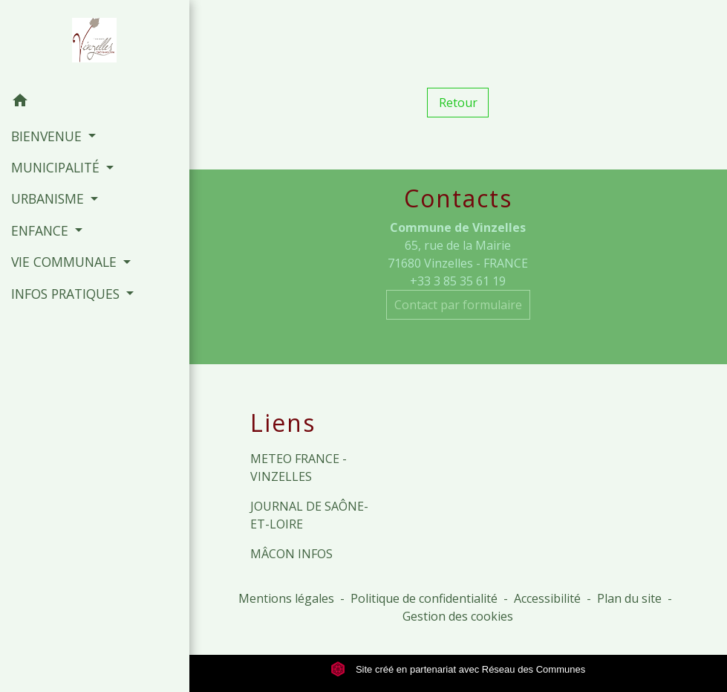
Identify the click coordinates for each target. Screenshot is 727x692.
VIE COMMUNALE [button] (65, 262)
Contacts (458, 198)
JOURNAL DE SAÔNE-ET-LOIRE (309, 515)
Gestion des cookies (457, 616)
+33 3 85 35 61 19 (458, 281)
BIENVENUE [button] (48, 136)
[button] (94, 102)
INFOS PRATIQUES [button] (67, 294)
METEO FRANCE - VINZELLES (298, 467)
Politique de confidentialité (424, 598)
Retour (458, 102)
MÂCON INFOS (291, 554)
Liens (283, 423)
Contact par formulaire (458, 305)
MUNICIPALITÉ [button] (57, 167)
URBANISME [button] (49, 198)
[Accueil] (94, 43)
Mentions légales (286, 598)
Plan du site (629, 598)
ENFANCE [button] (41, 230)
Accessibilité (547, 598)
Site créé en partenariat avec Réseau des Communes (457, 669)
